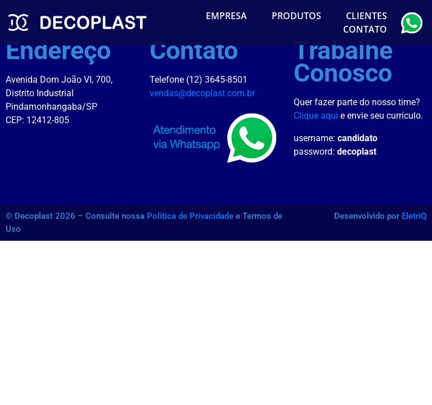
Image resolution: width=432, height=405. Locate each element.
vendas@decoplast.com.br (202, 93)
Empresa (226, 16)
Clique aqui (316, 115)
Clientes (366, 16)
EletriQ (414, 216)
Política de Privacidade (190, 216)
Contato (365, 29)
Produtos (296, 16)
